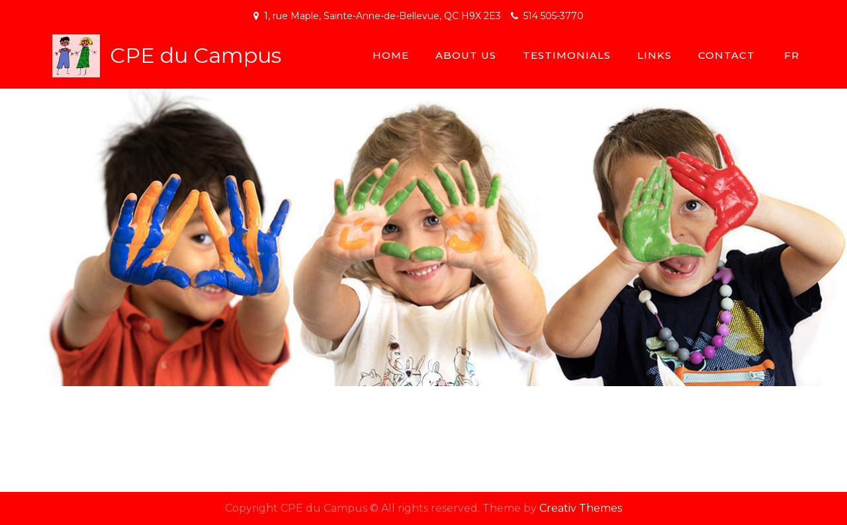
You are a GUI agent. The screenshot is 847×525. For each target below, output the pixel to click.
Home (391, 55)
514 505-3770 (553, 16)
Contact (726, 55)
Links (654, 55)
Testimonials (567, 55)
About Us (465, 55)
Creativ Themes (580, 508)
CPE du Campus (195, 55)
